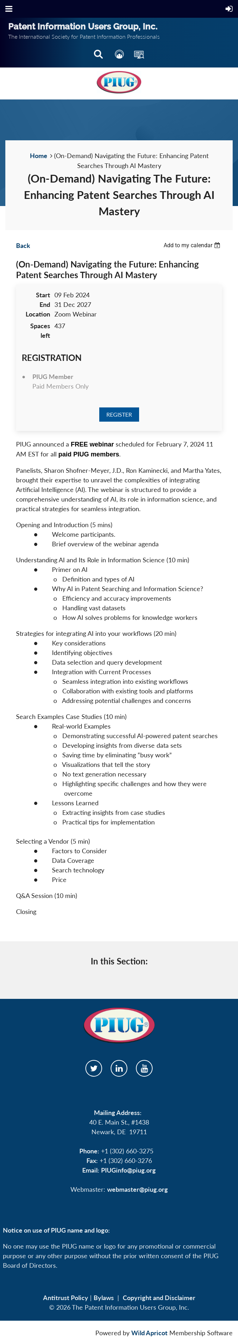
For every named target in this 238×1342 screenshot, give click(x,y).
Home (38, 155)
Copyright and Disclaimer (159, 1298)
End (44, 304)
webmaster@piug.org (137, 1189)
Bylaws (104, 1298)
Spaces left (40, 330)
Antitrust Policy (65, 1298)
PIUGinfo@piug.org (128, 1170)
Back (23, 245)
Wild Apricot (149, 1333)
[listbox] (193, 245)
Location (38, 314)
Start (43, 295)
